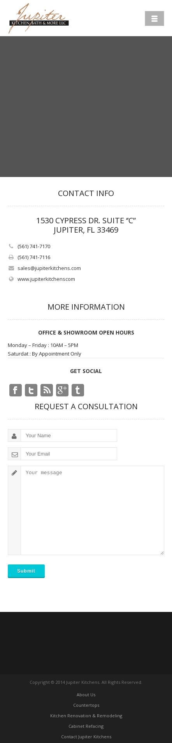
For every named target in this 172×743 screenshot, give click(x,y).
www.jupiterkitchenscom (46, 278)
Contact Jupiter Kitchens (86, 736)
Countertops (86, 705)
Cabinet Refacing (86, 726)
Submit (26, 571)
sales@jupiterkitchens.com (49, 268)
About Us (86, 694)
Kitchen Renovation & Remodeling (86, 715)
